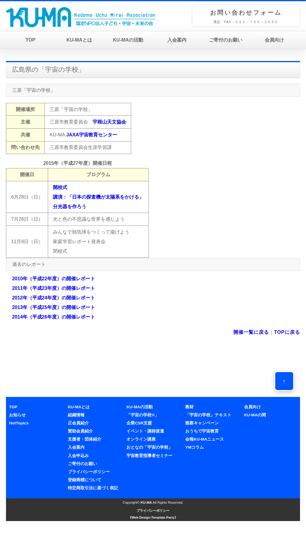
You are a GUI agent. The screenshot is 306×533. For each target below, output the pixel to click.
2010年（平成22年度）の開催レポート (53, 278)
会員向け (274, 39)
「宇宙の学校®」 (142, 415)
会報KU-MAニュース (204, 439)
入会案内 (176, 39)
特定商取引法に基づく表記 (93, 488)
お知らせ (17, 415)
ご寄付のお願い (225, 39)
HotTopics (18, 423)
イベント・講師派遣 (145, 431)
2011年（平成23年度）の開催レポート (53, 288)
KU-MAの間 (255, 415)
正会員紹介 (78, 423)
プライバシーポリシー (89, 472)
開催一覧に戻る (251, 332)
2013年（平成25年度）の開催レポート (53, 307)
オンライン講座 (141, 439)
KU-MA (146, 502)
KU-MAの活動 (128, 39)
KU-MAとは (79, 39)
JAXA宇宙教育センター (91, 134)
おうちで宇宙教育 (202, 431)
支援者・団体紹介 (84, 439)
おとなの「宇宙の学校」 (149, 447)
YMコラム (194, 447)
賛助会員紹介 (80, 431)
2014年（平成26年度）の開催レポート (53, 316)
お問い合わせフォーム (246, 12)
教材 (189, 407)
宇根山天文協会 (109, 121)
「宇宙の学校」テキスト (208, 415)
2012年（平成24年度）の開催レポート (53, 297)
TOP (31, 39)
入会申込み (78, 455)
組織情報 (76, 415)
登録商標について (84, 480)
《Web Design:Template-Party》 (153, 517)
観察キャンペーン (202, 423)
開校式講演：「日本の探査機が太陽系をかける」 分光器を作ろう (98, 197)
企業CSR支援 (139, 423)
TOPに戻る (287, 332)
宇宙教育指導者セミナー (149, 455)
